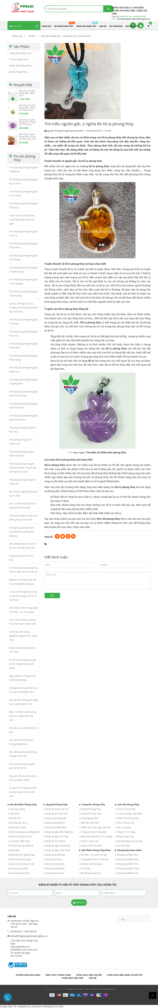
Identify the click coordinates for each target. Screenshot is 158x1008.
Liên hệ (92, 978)
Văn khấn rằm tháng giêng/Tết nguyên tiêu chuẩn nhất (23, 635)
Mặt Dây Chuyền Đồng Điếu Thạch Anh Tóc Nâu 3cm (27, 136)
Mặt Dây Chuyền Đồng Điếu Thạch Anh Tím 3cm (27, 122)
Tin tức (107, 130)
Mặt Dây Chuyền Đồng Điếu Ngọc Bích (27, 93)
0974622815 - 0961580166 (24, 931)
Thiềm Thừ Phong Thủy (20, 65)
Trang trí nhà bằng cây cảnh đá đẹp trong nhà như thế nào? (23, 791)
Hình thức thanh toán (58, 975)
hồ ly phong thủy (99, 166)
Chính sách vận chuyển (89, 975)
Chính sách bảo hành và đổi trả (124, 975)
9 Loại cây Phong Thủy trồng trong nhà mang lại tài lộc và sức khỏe (23, 595)
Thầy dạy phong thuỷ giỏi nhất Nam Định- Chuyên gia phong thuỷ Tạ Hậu (23, 467)
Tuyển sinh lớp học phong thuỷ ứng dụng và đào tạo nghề (22, 219)
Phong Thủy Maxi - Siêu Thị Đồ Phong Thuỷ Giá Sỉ (90, 989)
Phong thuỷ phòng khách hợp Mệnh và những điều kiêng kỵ (21, 531)
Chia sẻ (48, 536)
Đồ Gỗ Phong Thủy (18, 72)
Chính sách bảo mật (73, 978)
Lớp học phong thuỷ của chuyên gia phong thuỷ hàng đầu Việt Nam (23, 307)
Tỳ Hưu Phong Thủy (18, 59)
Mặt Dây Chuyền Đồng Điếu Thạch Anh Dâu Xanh (27, 107)
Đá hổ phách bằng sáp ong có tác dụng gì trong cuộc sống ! (22, 663)
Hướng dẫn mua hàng (28, 975)
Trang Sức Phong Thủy (20, 53)
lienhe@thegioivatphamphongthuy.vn (29, 936)
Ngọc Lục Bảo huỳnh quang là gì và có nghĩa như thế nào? (22, 715)
